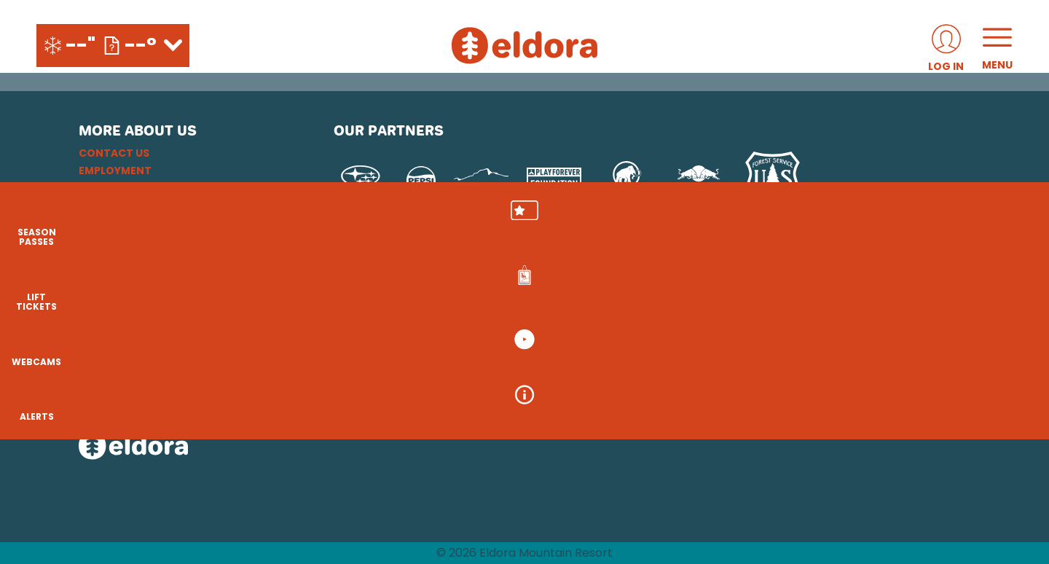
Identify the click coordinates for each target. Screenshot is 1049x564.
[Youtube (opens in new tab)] (173, 327)
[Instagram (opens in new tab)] (93, 327)
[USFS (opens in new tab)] (772, 181)
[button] (1012, 226)
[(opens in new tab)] (946, 45)
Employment (115, 170)
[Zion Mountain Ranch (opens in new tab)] (769, 366)
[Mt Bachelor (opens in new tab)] (668, 325)
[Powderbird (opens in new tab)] (862, 326)
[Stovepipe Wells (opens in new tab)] (590, 366)
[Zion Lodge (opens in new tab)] (686, 366)
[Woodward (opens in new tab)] (376, 366)
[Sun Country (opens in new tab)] (481, 366)
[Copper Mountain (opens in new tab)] (525, 326)
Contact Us (114, 153)
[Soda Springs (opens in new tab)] (791, 325)
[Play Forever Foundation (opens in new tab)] (554, 181)
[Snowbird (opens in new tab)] (733, 325)
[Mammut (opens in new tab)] (627, 180)
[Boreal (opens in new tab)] (448, 325)
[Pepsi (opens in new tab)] (421, 180)
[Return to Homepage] (524, 45)
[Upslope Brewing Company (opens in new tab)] (481, 180)
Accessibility (117, 240)
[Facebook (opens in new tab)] (133, 327)
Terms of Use (116, 223)
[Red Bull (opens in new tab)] (699, 180)
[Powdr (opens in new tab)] (367, 325)
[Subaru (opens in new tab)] (361, 181)
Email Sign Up (116, 188)
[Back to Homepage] (188, 447)
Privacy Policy (121, 205)
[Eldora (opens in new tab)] (602, 326)
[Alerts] (1012, 423)
